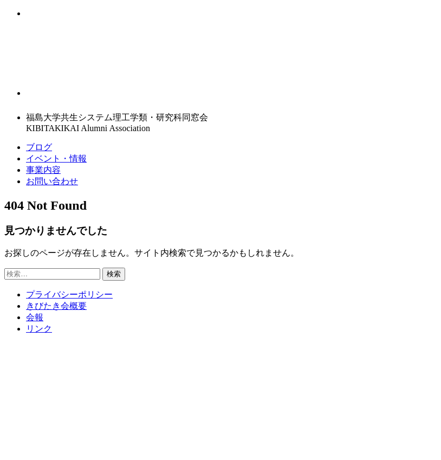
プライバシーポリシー (69, 294)
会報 (34, 317)
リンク (39, 328)
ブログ (39, 147)
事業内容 (43, 169)
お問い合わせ (52, 181)
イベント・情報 (56, 158)
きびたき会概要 (56, 305)
